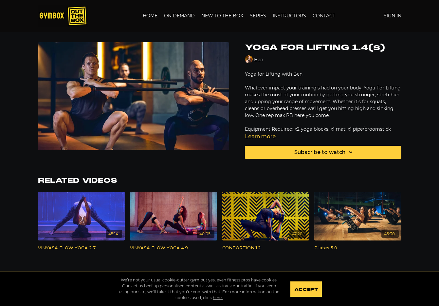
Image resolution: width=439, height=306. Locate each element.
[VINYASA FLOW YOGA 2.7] (81, 248)
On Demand (179, 16)
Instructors (289, 16)
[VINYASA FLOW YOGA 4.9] (173, 248)
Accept (306, 289)
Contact (324, 16)
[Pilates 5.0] (357, 248)
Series (258, 16)
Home (150, 16)
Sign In (392, 16)
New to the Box (222, 16)
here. (218, 297)
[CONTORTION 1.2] (265, 248)
